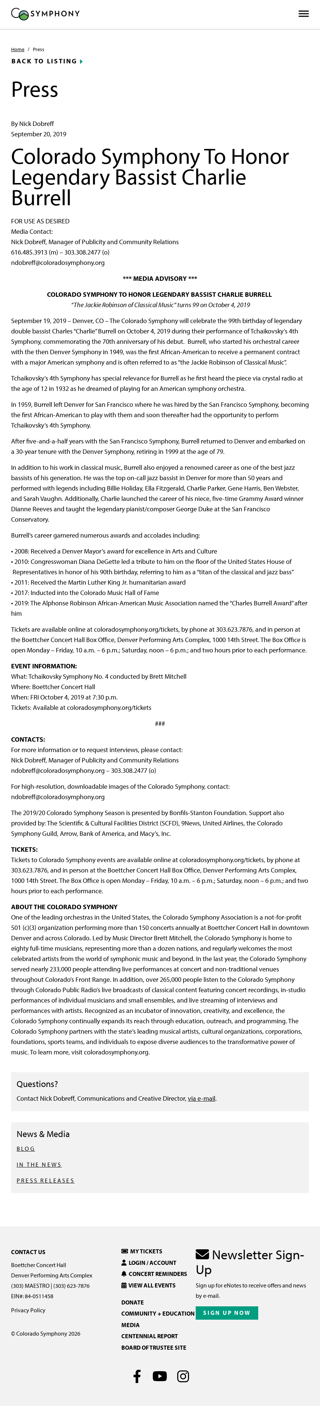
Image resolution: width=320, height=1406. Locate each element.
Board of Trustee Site (153, 1347)
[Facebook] (137, 1376)
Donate (132, 1302)
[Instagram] (183, 1376)
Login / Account (148, 1262)
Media (130, 1325)
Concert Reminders (154, 1273)
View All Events (148, 1285)
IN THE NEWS (39, 1164)
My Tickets (141, 1251)
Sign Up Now (227, 1312)
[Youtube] (160, 1376)
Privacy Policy (28, 1310)
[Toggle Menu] (304, 14)
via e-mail (201, 1098)
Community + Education (158, 1313)
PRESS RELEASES (46, 1180)
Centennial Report (149, 1336)
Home (17, 49)
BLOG (26, 1148)
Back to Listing (44, 61)
